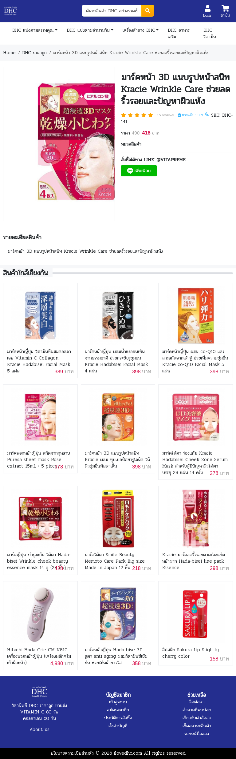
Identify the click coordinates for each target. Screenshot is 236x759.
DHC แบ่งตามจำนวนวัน (88, 30)
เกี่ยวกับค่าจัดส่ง (197, 717)
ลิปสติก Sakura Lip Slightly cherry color (190, 653)
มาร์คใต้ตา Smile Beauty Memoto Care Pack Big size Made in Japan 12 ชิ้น (115, 561)
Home (9, 52)
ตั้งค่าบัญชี (118, 725)
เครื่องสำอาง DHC (139, 30)
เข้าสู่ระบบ (118, 701)
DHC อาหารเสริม (179, 33)
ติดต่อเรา (197, 701)
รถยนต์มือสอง (196, 733)
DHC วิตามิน (209, 33)
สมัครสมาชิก (118, 709)
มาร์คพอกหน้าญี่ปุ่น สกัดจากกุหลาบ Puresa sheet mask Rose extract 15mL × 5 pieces (38, 459)
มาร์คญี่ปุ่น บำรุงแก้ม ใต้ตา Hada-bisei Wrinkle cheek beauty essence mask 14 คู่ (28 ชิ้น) (39, 561)
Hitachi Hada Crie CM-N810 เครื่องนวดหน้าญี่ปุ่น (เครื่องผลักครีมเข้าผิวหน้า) (39, 656)
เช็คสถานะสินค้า (197, 725)
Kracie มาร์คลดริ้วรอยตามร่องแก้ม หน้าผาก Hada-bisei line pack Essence (193, 561)
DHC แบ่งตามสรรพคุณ (33, 30)
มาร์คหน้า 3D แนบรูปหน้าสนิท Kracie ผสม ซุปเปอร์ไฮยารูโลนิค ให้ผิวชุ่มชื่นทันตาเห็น (117, 459)
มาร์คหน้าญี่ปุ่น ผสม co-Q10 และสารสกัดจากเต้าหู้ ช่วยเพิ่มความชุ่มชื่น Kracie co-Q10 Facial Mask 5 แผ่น (195, 361)
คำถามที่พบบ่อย (197, 709)
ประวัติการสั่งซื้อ (118, 717)
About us (39, 729)
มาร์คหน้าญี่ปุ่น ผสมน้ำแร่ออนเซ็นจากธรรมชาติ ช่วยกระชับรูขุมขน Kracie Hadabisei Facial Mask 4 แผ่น (116, 361)
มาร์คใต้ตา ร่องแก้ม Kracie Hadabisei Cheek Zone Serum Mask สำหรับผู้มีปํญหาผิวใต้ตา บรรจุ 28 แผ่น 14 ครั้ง (195, 463)
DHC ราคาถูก (34, 52)
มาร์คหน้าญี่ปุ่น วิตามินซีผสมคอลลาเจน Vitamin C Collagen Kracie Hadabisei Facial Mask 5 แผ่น (39, 361)
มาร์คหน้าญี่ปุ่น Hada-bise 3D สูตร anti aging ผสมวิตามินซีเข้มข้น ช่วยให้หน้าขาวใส (116, 656)
